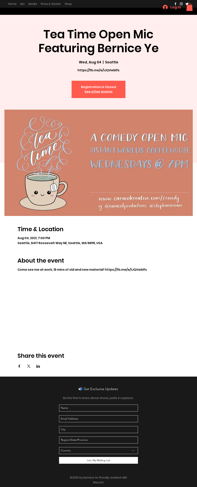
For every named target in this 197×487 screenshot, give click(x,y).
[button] (189, 7)
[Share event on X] (29, 366)
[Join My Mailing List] (98, 460)
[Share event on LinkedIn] (38, 366)
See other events (98, 91)
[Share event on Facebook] (19, 366)
